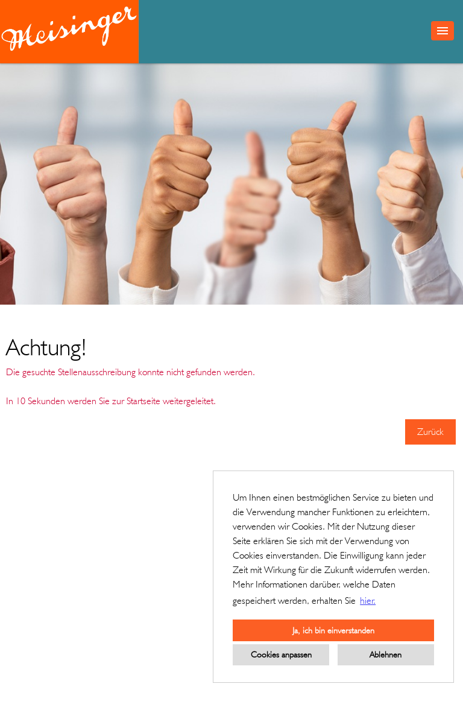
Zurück (430, 431)
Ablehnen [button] (386, 654)
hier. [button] (368, 600)
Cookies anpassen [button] (281, 654)
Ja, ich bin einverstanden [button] (333, 630)
